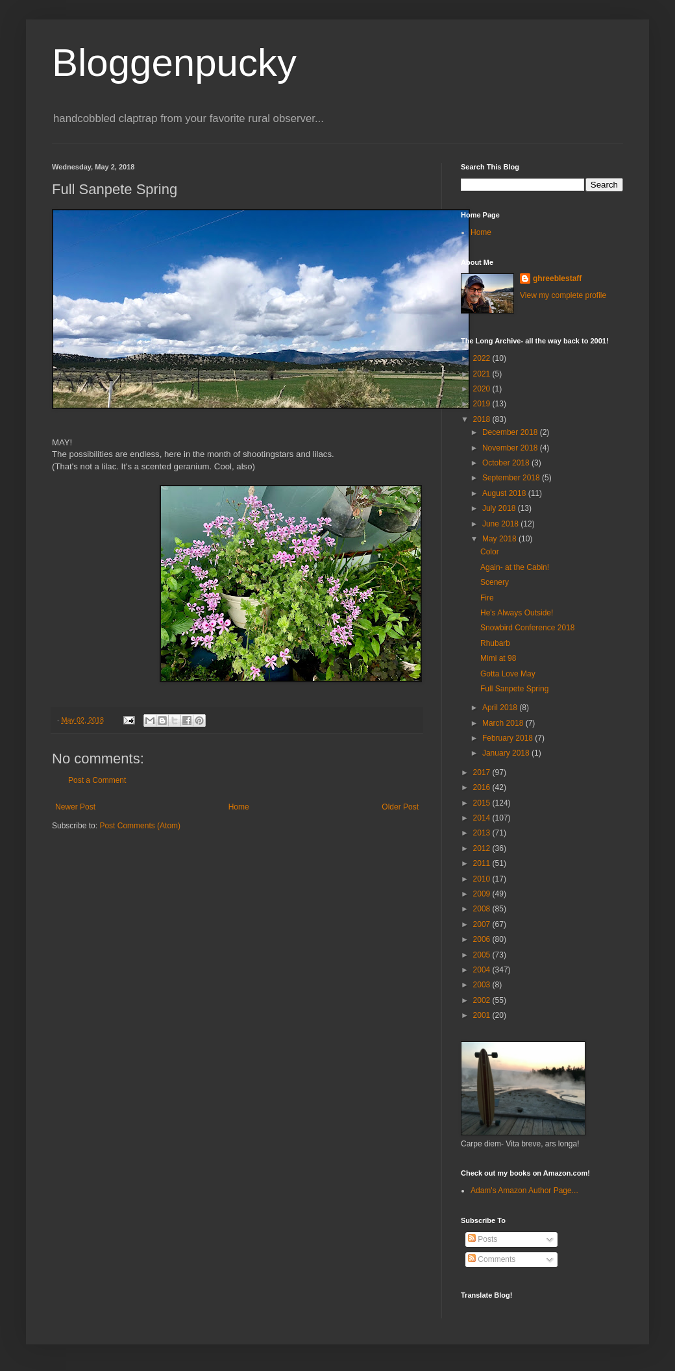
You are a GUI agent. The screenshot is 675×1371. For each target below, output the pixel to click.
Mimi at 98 (498, 658)
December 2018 (511, 432)
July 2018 (500, 508)
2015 (483, 803)
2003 (483, 984)
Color (489, 551)
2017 (483, 772)
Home (238, 806)
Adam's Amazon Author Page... (524, 1190)
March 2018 (504, 723)
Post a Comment (97, 780)
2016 (483, 787)
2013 (483, 832)
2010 (483, 878)
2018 (483, 419)
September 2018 (512, 477)
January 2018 (507, 753)
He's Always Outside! (516, 612)
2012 (483, 848)
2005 (483, 954)
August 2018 (505, 493)
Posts (482, 1239)
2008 (483, 908)
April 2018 (500, 707)
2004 (483, 969)
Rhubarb (495, 643)
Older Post (400, 806)
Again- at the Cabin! (514, 567)
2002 (483, 1000)
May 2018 (500, 538)
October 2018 (507, 462)
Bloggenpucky (174, 62)
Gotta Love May (507, 673)
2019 (483, 403)
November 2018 (511, 447)
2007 (483, 924)
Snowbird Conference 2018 (527, 627)
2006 (483, 939)
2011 (483, 863)
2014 (483, 817)
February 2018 (508, 738)
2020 (483, 388)
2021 (483, 373)
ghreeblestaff (557, 278)
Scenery (494, 582)
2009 (483, 893)
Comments (491, 1259)
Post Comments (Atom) (139, 825)
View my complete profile (563, 295)
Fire (487, 597)
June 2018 (501, 523)
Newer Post (75, 806)
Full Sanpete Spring (514, 688)
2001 (483, 1015)
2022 (483, 358)
